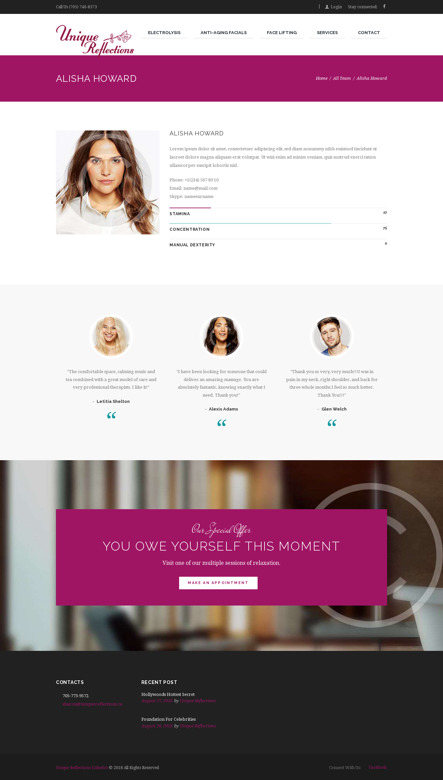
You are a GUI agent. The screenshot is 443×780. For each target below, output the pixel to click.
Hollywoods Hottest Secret (168, 694)
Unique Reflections (198, 700)
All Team (342, 78)
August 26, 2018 (156, 725)
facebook (378, 767)
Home (321, 78)
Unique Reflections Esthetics (82, 767)
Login (336, 7)
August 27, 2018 (156, 700)
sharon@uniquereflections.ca (92, 704)
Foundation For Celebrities (168, 719)
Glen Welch (334, 409)
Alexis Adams (223, 409)
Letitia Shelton (113, 401)
